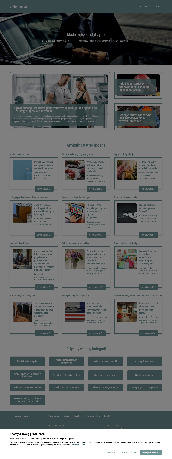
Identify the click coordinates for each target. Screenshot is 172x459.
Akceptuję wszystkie (151, 452)
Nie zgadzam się (129, 452)
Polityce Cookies (78, 444)
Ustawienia (110, 452)
